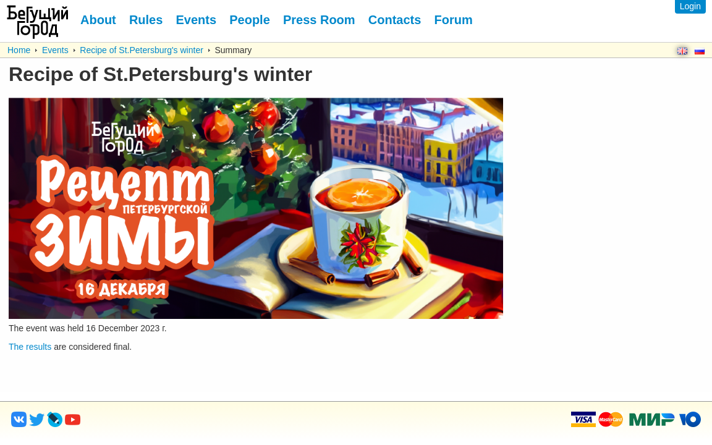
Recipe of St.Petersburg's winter (141, 50)
